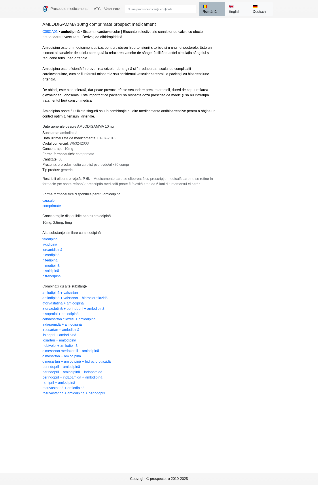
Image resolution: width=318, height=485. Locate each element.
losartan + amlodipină (59, 340)
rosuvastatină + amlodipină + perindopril (73, 393)
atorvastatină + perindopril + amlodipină (73, 308)
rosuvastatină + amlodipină (63, 388)
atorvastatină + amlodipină (63, 303)
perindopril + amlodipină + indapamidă (72, 372)
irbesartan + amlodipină (60, 330)
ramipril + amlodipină (58, 382)
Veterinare (112, 9)
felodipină (50, 239)
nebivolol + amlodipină (60, 345)
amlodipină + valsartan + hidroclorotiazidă (75, 298)
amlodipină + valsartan (60, 293)
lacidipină (49, 244)
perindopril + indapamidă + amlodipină (72, 377)
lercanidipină (52, 250)
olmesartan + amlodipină (61, 356)
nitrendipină (51, 276)
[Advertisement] (159, 429)
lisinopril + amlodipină (59, 335)
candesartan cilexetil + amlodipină (69, 319)
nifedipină (50, 260)
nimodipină (50, 265)
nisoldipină (50, 271)
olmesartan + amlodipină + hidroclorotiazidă (76, 361)
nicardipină (50, 255)
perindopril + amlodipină (61, 367)
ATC (97, 9)
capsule (48, 200)
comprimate (51, 206)
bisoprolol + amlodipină (60, 314)
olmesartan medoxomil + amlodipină (70, 351)
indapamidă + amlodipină (62, 324)
